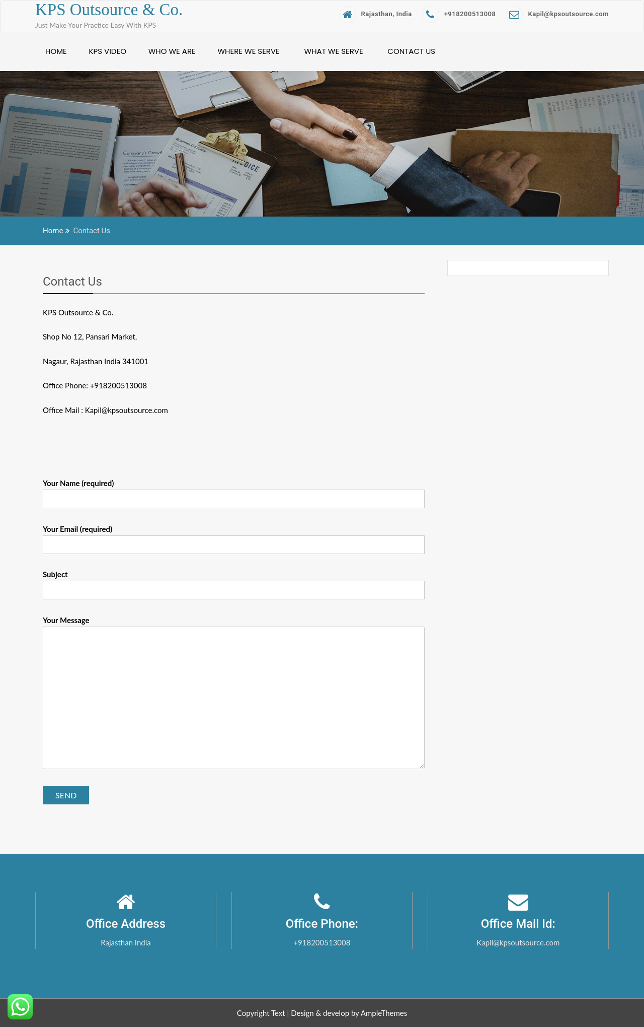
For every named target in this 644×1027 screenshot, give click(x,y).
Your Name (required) (234, 491)
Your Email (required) (234, 537)
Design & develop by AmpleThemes (349, 1012)
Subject (234, 582)
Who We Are (172, 51)
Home (56, 51)
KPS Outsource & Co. (109, 10)
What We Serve (333, 51)
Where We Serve (248, 51)
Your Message (234, 693)
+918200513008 (459, 14)
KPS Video (107, 51)
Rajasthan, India (375, 14)
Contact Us (411, 51)
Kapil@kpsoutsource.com (557, 14)
